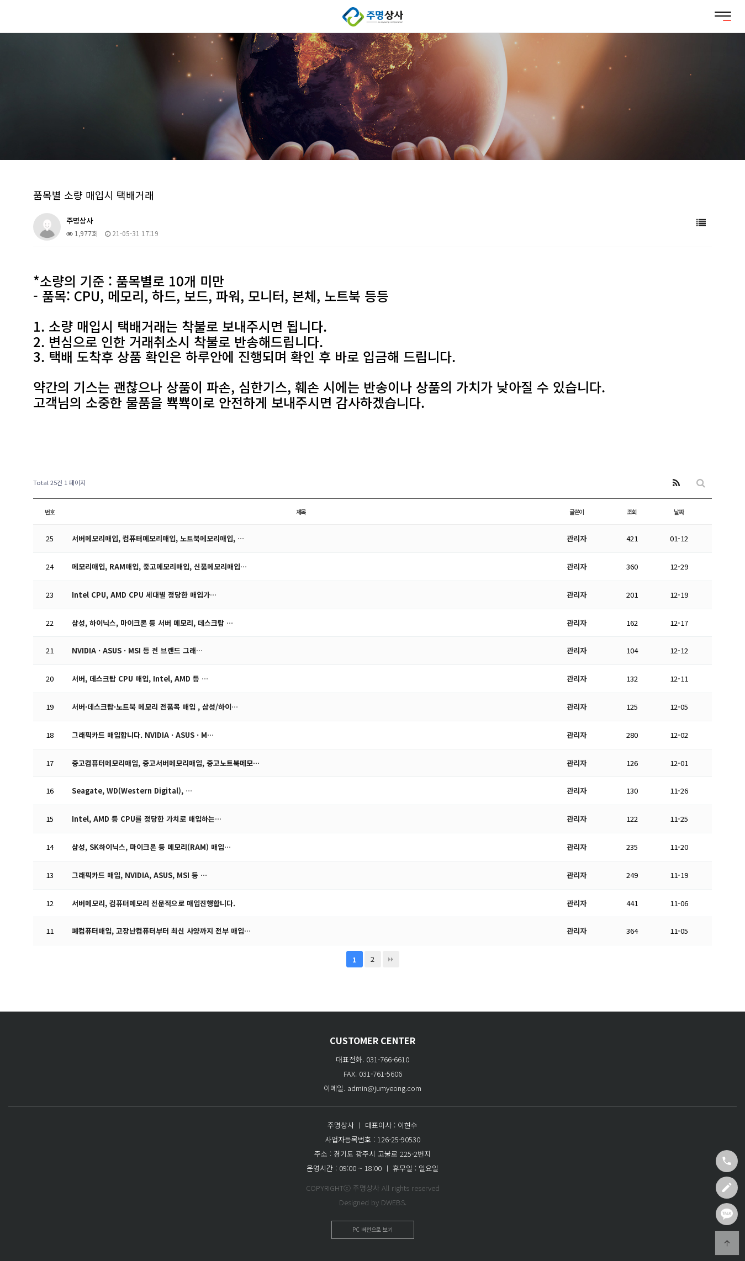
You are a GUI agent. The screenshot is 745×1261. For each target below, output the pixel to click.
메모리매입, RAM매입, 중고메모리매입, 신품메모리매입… (159, 566)
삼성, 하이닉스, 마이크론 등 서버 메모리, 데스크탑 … (152, 623)
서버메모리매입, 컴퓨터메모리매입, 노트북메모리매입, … (158, 538)
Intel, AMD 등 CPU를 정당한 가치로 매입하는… (147, 818)
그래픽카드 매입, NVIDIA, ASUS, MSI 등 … (141, 875)
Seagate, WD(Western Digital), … (134, 790)
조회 (632, 511)
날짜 (679, 511)
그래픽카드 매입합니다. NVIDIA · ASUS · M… (144, 735)
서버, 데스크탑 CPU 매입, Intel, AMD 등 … (141, 678)
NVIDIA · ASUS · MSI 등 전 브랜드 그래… (138, 650)
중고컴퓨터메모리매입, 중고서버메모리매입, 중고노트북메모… (166, 763)
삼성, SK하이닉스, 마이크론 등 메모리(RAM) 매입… (151, 847)
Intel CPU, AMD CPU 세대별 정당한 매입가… (145, 594)
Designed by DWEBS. (372, 1202)
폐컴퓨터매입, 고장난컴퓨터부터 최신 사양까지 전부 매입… (161, 930)
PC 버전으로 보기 (372, 1229)
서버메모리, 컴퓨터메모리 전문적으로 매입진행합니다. (153, 903)
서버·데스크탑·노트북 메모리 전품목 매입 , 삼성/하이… (155, 706)
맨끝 (391, 959)
